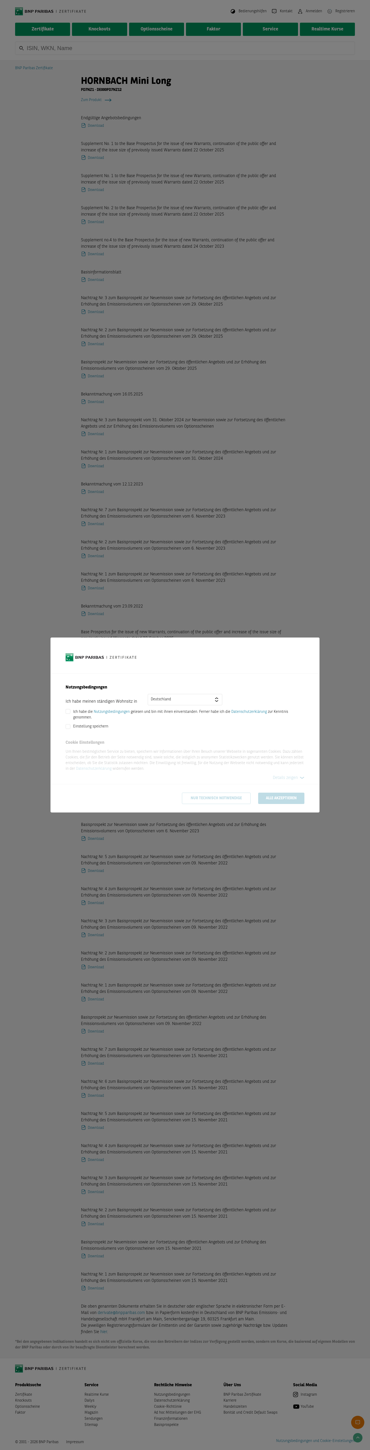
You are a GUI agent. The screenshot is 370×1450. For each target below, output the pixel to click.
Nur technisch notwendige (216, 798)
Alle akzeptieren (281, 798)
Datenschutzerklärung (249, 712)
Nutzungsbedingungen (112, 712)
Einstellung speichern (90, 726)
